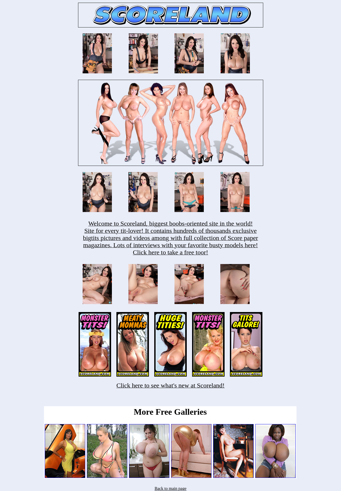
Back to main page (170, 488)
